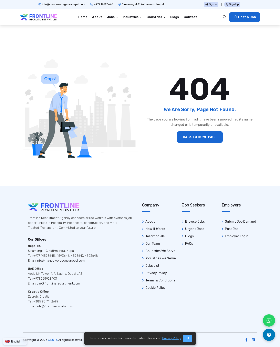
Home (82, 17)
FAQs (189, 243)
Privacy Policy (156, 273)
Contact (190, 17)
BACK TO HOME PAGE (200, 137)
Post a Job (244, 17)
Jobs (111, 17)
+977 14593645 (103, 4)
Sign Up (232, 4)
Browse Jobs (195, 221)
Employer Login (236, 236)
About (97, 17)
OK (187, 338)
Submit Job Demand (240, 221)
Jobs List (152, 266)
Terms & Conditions (160, 280)
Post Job (231, 229)
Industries (131, 17)
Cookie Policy (155, 288)
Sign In (211, 4)
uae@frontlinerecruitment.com (58, 283)
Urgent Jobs (194, 229)
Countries (155, 17)
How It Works (155, 229)
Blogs (174, 17)
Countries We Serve (160, 251)
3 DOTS (53, 340)
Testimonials (155, 236)
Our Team (152, 243)
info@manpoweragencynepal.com (63, 4)
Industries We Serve (160, 258)
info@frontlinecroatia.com (55, 306)
